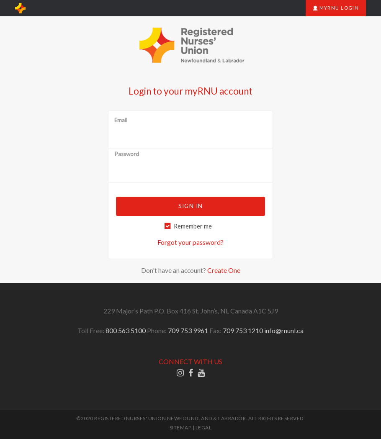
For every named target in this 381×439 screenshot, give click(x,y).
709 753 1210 (243, 330)
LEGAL (204, 427)
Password (126, 154)
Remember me (193, 226)
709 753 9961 (188, 330)
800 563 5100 (126, 330)
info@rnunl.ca (284, 330)
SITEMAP (181, 427)
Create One (223, 270)
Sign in (190, 206)
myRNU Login (336, 7)
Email (120, 120)
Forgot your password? (190, 242)
